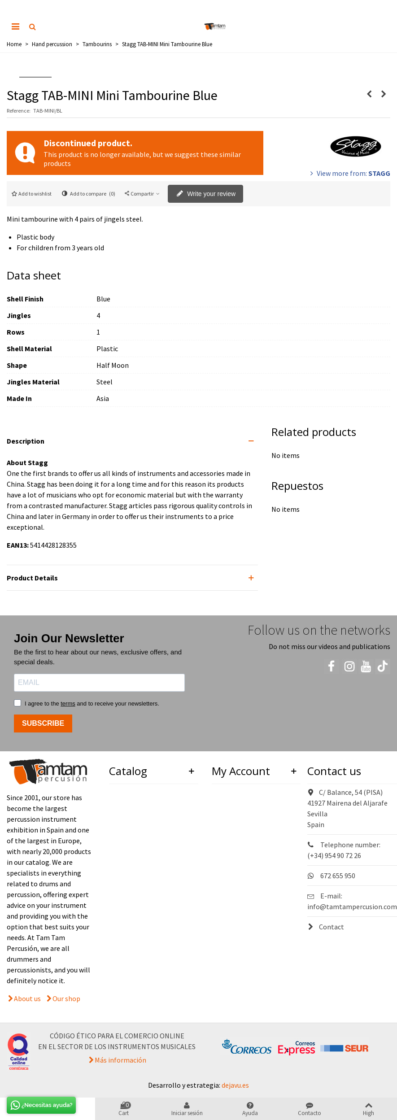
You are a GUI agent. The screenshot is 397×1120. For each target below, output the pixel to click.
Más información (120, 1059)
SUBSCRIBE (43, 723)
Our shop (66, 998)
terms (68, 703)
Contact (325, 926)
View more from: (349, 173)
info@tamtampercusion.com (352, 906)
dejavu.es (235, 1085)
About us (27, 998)
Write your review (206, 194)
